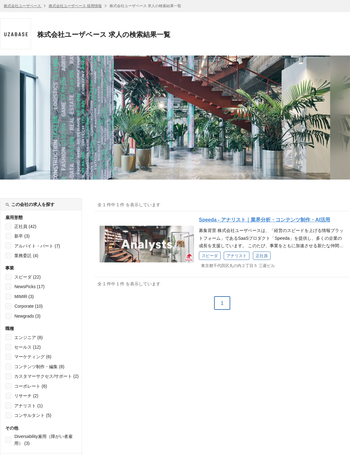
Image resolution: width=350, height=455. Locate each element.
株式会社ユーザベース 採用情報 (75, 6)
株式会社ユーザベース (23, 6)
